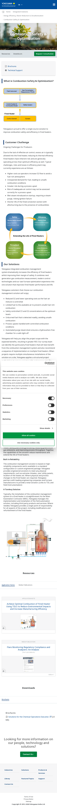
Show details (45, 428)
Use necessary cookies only (28, 443)
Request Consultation (45, 54)
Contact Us (28, 754)
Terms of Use (28, 797)
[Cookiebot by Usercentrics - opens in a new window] (44, 363)
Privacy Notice (28, 799)
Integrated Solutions (20, 12)
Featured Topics (27, 779)
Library (7, 779)
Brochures (12, 66)
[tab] (8, 585)
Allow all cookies (28, 435)
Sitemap (28, 801)
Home (8, 12)
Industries (8, 770)
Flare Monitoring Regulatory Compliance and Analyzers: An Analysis (28, 648)
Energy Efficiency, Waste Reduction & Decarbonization (23, 16)
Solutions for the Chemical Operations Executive (29, 717)
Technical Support (15, 70)
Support (41, 779)
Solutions (25, 770)
